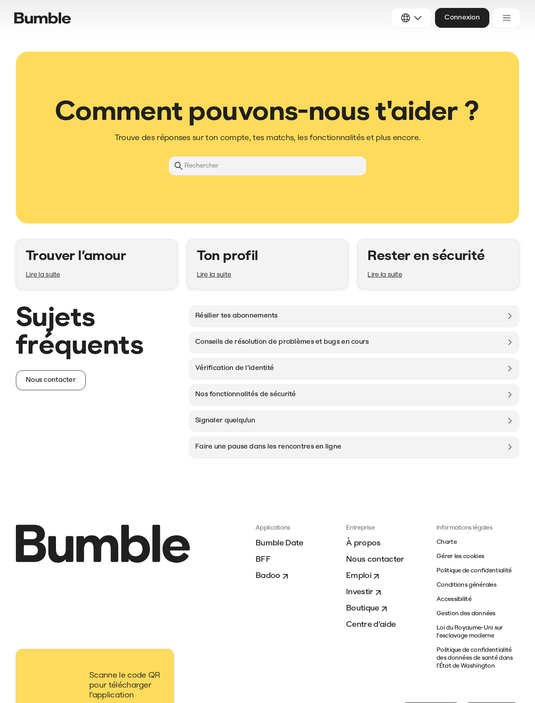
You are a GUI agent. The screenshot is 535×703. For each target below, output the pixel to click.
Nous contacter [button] (51, 380)
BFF (263, 560)
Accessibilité (454, 600)
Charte (447, 542)
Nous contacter (375, 560)
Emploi (363, 576)
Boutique (367, 609)
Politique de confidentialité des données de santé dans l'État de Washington (475, 658)
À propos (363, 543)
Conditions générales (467, 585)
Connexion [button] (462, 17)
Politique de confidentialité (474, 571)
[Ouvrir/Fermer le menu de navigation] (507, 18)
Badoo (273, 576)
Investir (364, 592)
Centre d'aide (371, 625)
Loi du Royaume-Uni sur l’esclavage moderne (470, 632)
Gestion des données (466, 614)
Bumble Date (280, 543)
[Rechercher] (267, 165)
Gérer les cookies (460, 557)
